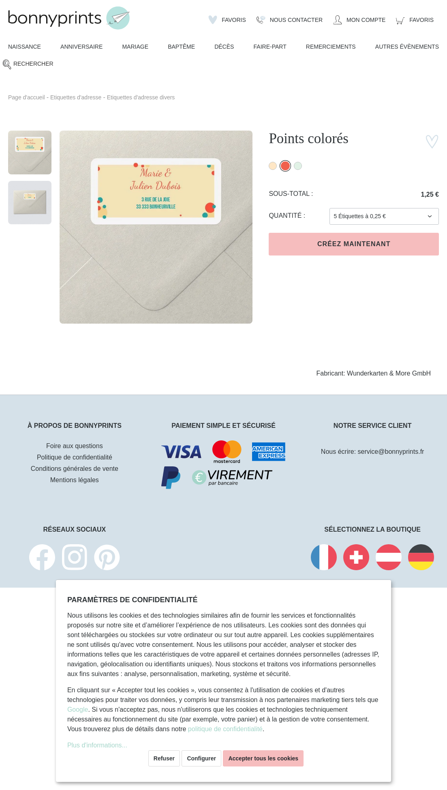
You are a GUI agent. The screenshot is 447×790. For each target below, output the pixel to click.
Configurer (201, 758)
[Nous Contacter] (289, 20)
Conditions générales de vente (74, 468)
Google (77, 709)
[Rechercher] (28, 64)
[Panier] (415, 20)
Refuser (164, 758)
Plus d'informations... (97, 745)
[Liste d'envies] (227, 20)
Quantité (286, 215)
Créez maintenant (353, 243)
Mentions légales (74, 480)
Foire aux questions (74, 445)
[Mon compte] (359, 20)
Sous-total (290, 193)
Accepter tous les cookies (263, 758)
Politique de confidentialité (74, 457)
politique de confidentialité (225, 729)
